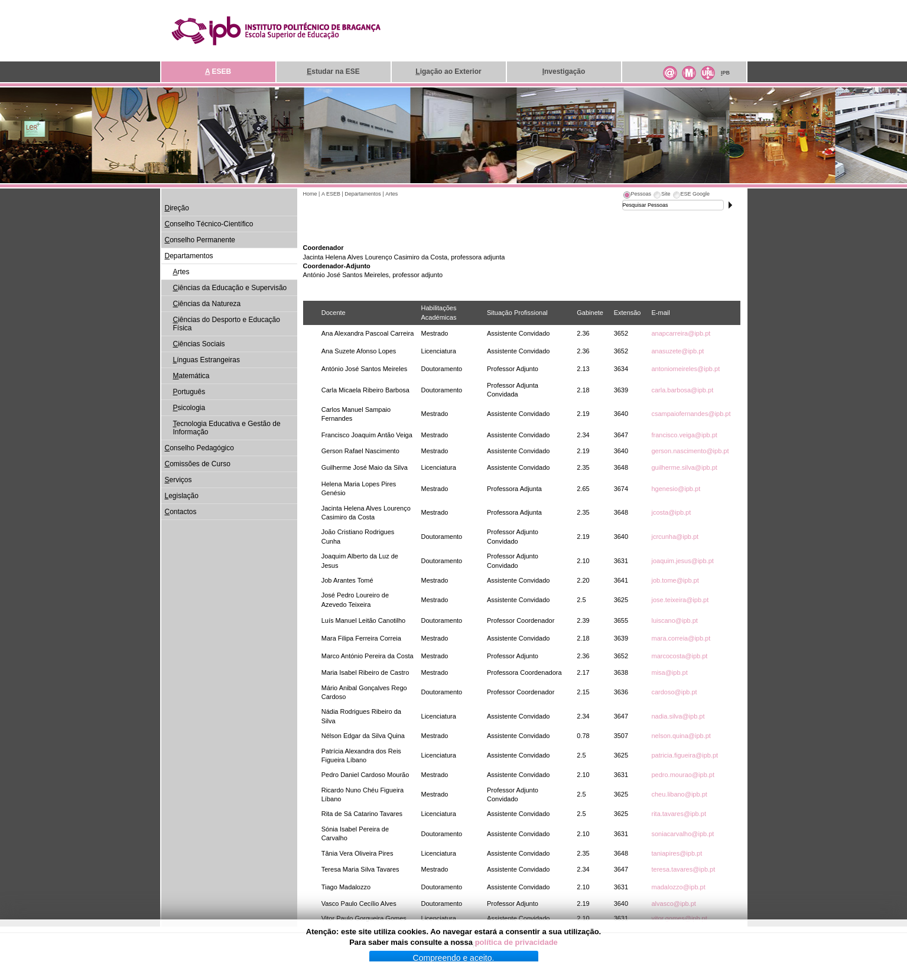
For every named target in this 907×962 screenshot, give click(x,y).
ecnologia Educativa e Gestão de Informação (227, 428)
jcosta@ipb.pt (671, 512)
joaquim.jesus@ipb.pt (682, 560)
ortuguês (189, 392)
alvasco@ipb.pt (673, 903)
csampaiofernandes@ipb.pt (690, 413)
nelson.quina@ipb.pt (680, 735)
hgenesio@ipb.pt (675, 488)
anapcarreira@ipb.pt (680, 333)
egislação (182, 496)
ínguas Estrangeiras (206, 360)
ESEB (218, 71)
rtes (181, 272)
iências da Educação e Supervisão (230, 288)
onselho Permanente (200, 240)
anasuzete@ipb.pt (677, 351)
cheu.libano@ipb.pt (679, 794)
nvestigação (564, 71)
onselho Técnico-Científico (209, 224)
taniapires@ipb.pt (676, 853)
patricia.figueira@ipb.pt (684, 755)
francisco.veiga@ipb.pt (684, 434)
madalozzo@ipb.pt (678, 886)
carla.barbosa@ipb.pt (682, 390)
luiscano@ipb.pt (674, 620)
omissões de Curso (197, 464)
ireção (177, 208)
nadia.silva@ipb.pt (677, 716)
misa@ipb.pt (669, 672)
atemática (191, 376)
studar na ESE (333, 71)
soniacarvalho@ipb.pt (682, 833)
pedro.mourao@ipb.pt (682, 774)
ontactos (181, 512)
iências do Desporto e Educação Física (226, 324)
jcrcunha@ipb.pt (674, 536)
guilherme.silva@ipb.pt (684, 467)
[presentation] (637, 195)
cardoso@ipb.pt (674, 692)
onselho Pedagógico (199, 448)
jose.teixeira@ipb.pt (679, 599)
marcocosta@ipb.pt (679, 655)
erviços (178, 480)
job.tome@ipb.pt (674, 580)
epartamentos (189, 256)
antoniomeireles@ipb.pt (685, 368)
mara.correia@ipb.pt (680, 638)
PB (725, 73)
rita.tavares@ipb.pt (678, 813)
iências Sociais (199, 344)
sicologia (189, 408)
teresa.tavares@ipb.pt (683, 869)
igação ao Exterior (448, 71)
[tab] (637, 195)
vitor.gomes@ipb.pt (679, 918)
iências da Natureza (207, 304)
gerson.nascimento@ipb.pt (690, 450)
